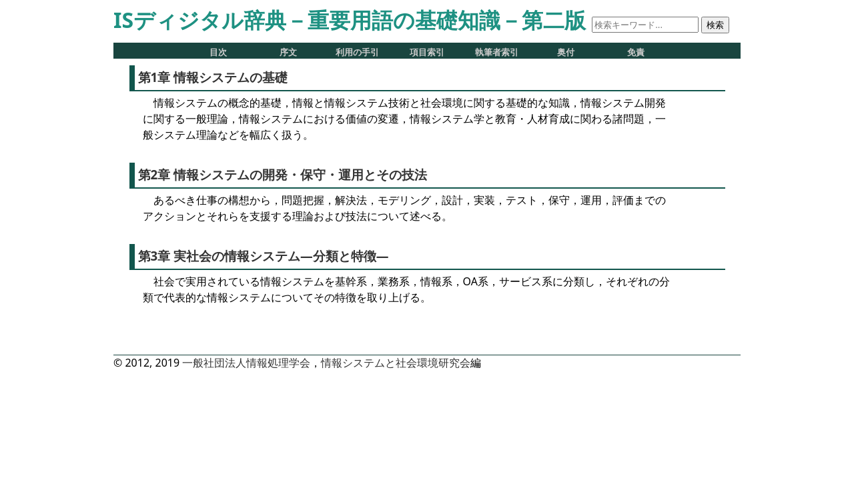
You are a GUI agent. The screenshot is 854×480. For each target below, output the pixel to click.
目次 (218, 52)
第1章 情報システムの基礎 (213, 77)
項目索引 (427, 52)
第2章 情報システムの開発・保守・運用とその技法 (283, 174)
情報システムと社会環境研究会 (395, 362)
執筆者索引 (496, 52)
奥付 (565, 52)
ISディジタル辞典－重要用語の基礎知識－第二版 (349, 19)
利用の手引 (357, 52)
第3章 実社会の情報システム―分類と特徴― (263, 255)
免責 (636, 52)
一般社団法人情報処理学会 (246, 362)
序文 (288, 52)
